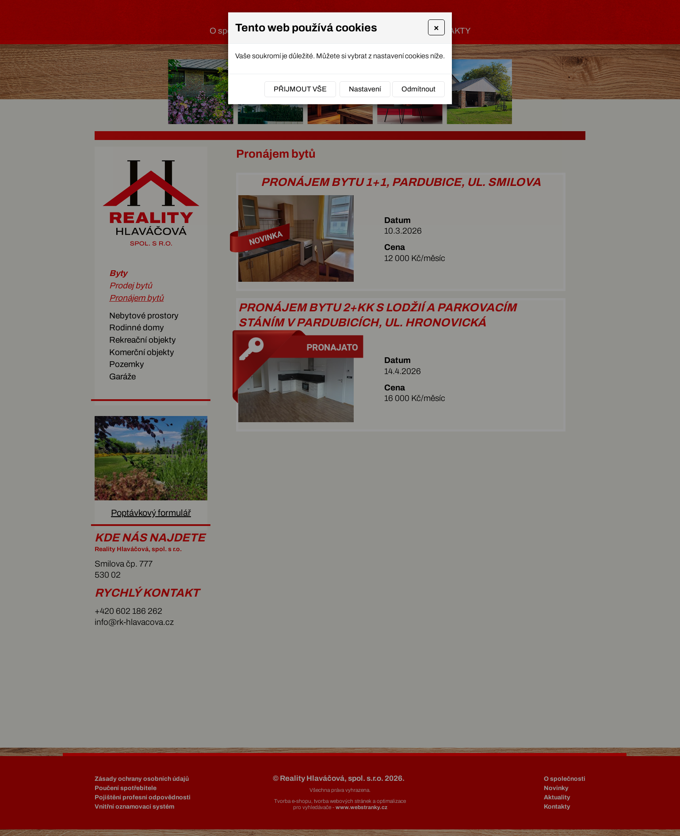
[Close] (436, 27)
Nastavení (365, 89)
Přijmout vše (300, 89)
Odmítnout (418, 89)
